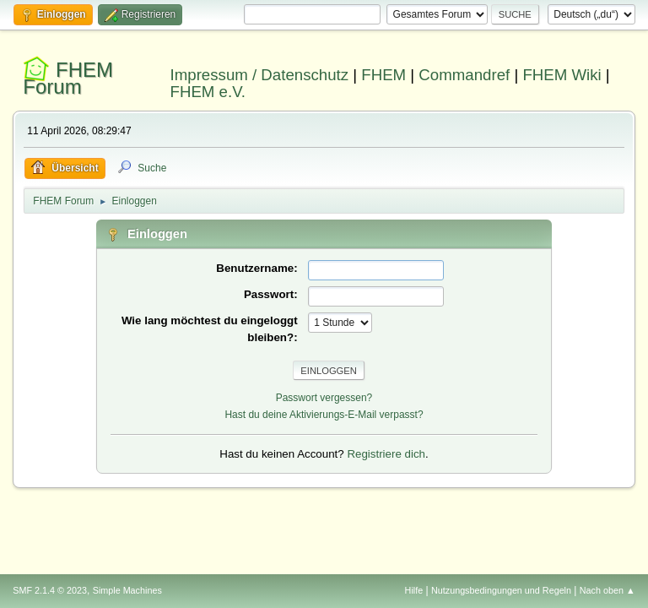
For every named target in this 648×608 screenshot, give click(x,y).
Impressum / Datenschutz (259, 75)
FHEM (383, 75)
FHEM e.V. (208, 91)
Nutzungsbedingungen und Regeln (501, 590)
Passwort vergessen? (324, 398)
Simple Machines (127, 590)
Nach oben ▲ (607, 590)
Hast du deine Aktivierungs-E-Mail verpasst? (323, 415)
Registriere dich (386, 454)
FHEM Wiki (561, 75)
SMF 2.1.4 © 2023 (50, 590)
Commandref (464, 75)
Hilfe (414, 590)
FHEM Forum (68, 78)
